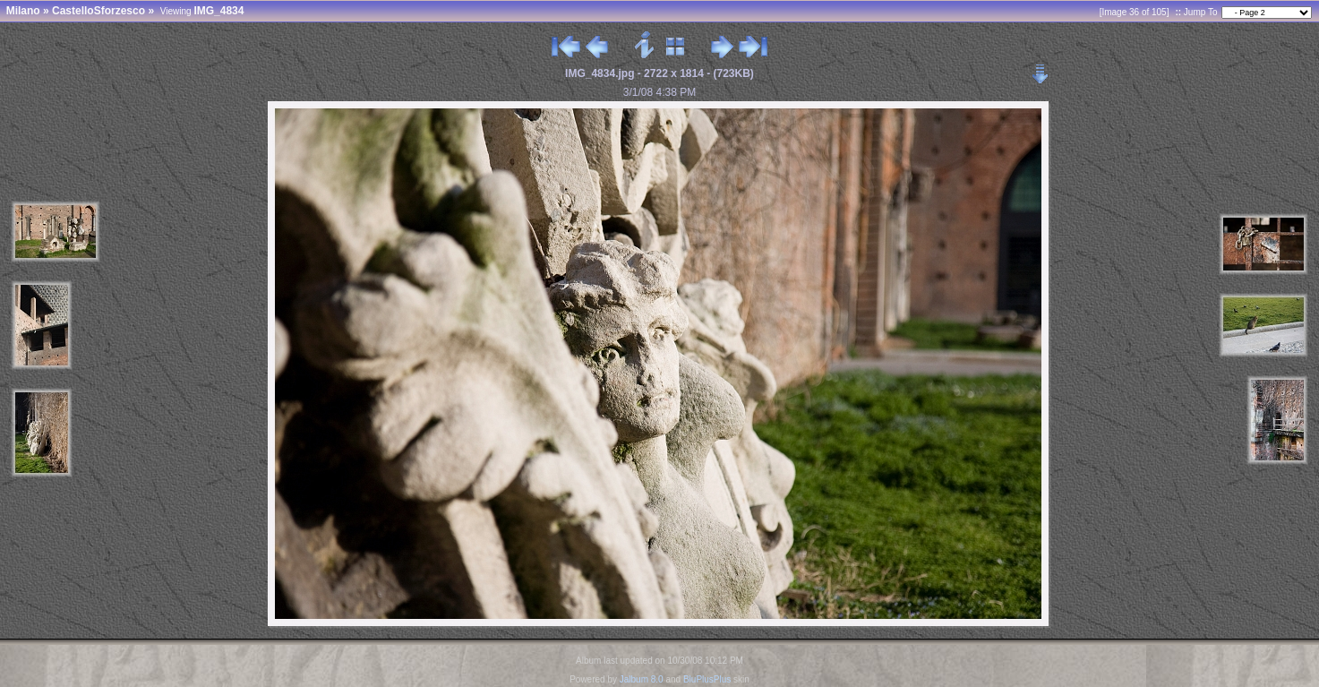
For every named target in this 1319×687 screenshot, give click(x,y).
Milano (23, 10)
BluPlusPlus (707, 679)
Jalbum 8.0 (642, 679)
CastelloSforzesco (98, 10)
